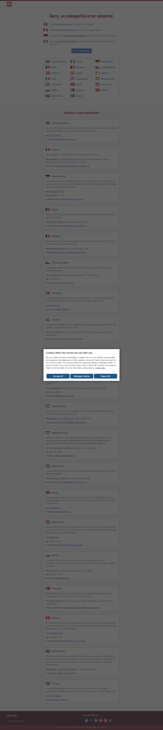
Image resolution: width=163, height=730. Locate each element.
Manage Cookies (82, 376)
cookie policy (100, 368)
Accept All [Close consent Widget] (58, 376)
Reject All (105, 376)
